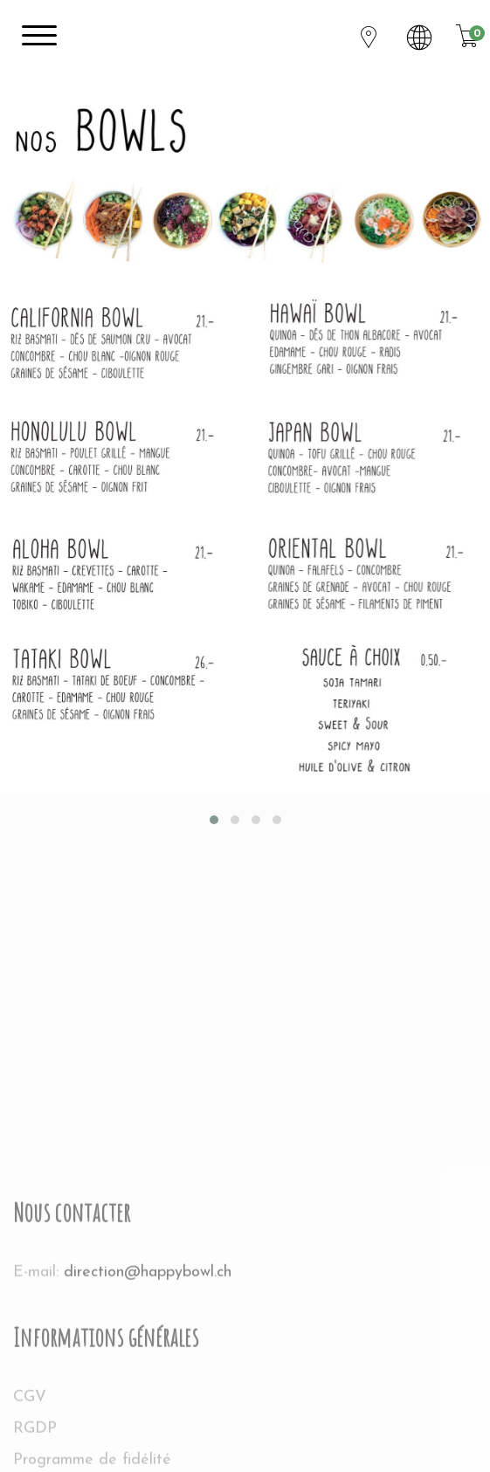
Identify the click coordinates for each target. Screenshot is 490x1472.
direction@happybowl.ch (147, 1436)
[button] (214, 820)
